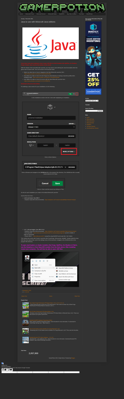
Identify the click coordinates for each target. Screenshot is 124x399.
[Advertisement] (50, 214)
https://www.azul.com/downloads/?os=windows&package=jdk (49, 233)
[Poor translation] (10, 369)
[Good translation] (4, 369)
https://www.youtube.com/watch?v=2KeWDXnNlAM (46, 77)
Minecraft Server (41, 14)
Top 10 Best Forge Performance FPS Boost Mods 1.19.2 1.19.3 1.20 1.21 (47, 303)
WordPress (89, 14)
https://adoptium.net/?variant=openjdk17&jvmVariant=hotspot (60, 231)
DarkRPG (61, 14)
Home (21, 14)
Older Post (77, 296)
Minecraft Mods (52, 14)
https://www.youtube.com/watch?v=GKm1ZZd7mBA (37, 74)
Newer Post (24, 296)
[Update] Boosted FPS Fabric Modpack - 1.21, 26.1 (41, 337)
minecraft (27, 291)
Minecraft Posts (29, 14)
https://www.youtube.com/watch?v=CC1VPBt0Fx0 (37, 81)
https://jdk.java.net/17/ (39, 236)
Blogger (73, 358)
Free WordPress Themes (93, 128)
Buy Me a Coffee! (71, 14)
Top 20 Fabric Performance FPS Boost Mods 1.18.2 (42, 311)
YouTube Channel (91, 126)
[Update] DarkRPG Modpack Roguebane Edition (41, 320)
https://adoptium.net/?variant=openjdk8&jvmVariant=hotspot (60, 199)
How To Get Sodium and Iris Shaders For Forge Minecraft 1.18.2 (45, 328)
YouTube (81, 14)
